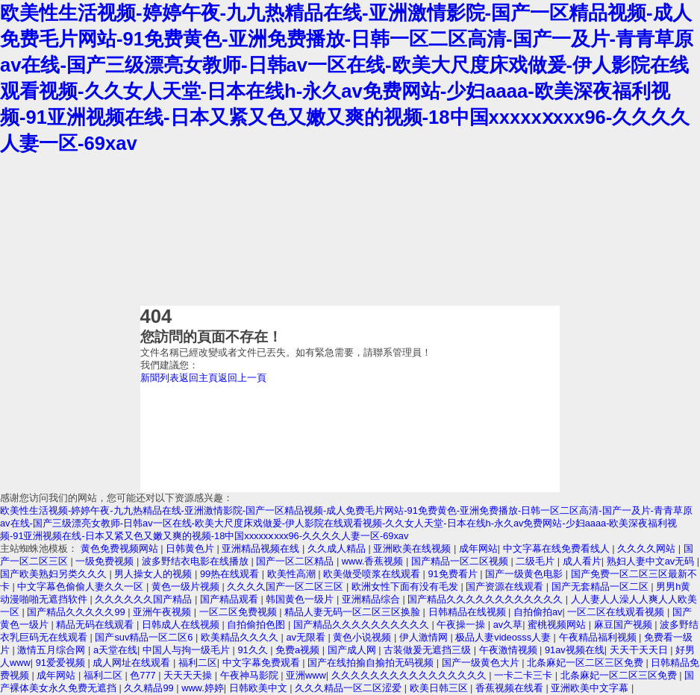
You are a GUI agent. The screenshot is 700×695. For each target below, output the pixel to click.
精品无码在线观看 (96, 624)
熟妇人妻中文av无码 (652, 561)
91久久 (253, 649)
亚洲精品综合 (372, 599)
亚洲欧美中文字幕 (591, 688)
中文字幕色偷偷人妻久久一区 (81, 586)
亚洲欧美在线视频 (413, 548)
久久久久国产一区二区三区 (286, 586)
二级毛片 (536, 561)
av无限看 (307, 637)
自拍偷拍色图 (257, 624)
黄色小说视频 (363, 637)
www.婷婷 (202, 688)
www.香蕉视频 (374, 561)
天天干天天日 (640, 649)
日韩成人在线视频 (182, 624)
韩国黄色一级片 (301, 599)
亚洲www (306, 675)
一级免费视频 (106, 561)
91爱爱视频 (62, 662)
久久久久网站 (647, 548)
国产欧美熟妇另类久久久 (55, 573)
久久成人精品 (338, 548)
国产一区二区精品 (296, 561)
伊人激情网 (425, 637)
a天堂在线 (115, 649)
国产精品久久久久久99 (77, 611)
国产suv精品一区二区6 (145, 637)
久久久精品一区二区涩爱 (349, 688)
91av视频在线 (574, 649)
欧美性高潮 (293, 573)
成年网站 (478, 548)
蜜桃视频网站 (558, 624)
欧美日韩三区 (440, 688)
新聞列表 (159, 377)
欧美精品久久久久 (241, 637)
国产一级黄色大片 (482, 662)
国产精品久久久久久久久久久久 (362, 624)
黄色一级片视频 (186, 586)
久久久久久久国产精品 (145, 599)
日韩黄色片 (191, 548)
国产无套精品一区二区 (601, 586)
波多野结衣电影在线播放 (196, 561)
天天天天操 (189, 675)
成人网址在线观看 (133, 662)
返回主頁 (198, 377)
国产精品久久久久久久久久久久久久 (486, 599)
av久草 (508, 624)
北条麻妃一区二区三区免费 (586, 662)
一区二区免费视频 (239, 611)
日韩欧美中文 (259, 688)
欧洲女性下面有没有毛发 (406, 586)
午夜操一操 (462, 624)
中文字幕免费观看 (262, 662)
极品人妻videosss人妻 (504, 637)
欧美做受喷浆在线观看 (373, 573)
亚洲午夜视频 (163, 611)
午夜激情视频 (509, 649)
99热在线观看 (231, 573)
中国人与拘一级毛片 (188, 649)
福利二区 (197, 662)
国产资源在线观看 (506, 586)
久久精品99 (150, 688)
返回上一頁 (242, 377)
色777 (144, 675)
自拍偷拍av (538, 611)
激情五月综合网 (52, 649)
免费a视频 (298, 649)
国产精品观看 (230, 599)
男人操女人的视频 (154, 573)
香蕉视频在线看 (510, 688)
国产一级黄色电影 (525, 573)
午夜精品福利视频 (599, 637)
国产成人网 (353, 649)
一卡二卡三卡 (524, 675)
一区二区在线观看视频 (617, 611)
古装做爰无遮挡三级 (429, 649)
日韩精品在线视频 (468, 611)
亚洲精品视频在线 (262, 548)
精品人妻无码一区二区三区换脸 (353, 611)
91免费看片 (454, 573)
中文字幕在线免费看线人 (558, 548)
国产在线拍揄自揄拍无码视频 (372, 662)
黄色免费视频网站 (121, 548)
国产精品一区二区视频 (461, 561)
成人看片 (582, 561)
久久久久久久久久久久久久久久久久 (410, 675)
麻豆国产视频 (624, 624)
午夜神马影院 (250, 675)
